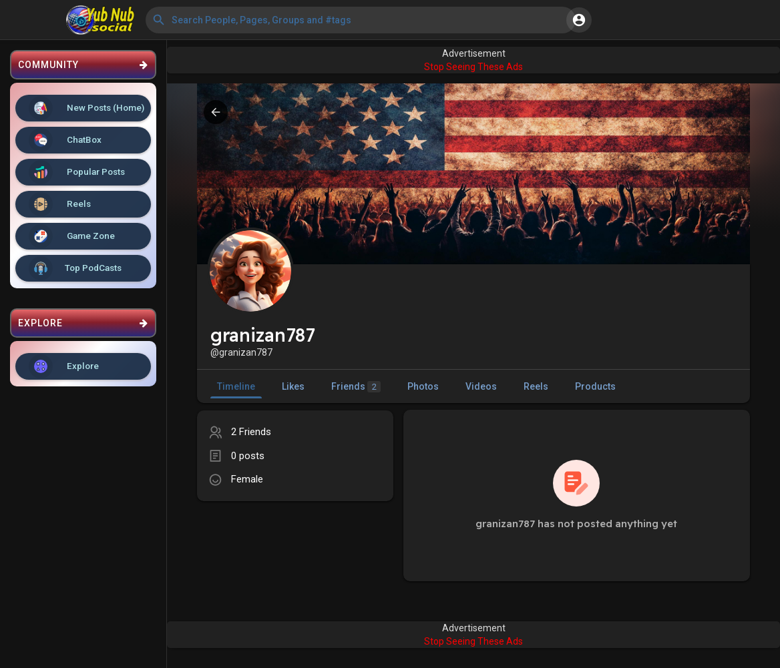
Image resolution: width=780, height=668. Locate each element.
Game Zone (72, 236)
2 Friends (251, 432)
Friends (356, 386)
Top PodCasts (75, 268)
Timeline (236, 386)
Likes (293, 386)
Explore (64, 366)
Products (595, 386)
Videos (481, 386)
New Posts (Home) (86, 108)
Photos (423, 386)
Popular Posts (77, 172)
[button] (361, 20)
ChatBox (65, 140)
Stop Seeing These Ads (473, 66)
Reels (60, 204)
